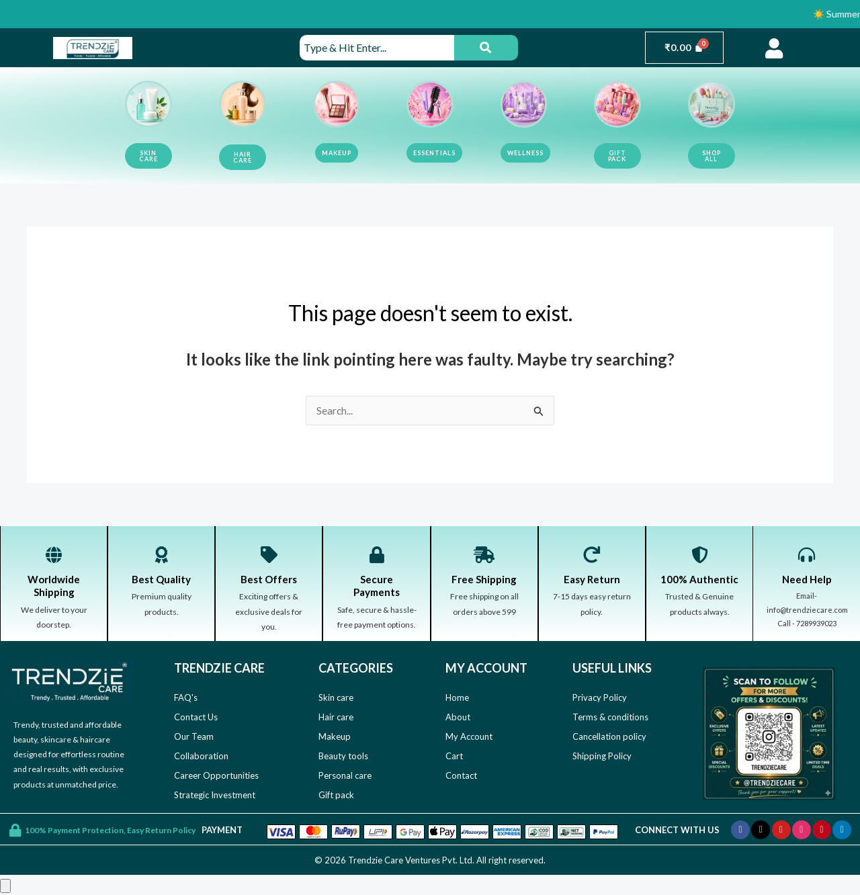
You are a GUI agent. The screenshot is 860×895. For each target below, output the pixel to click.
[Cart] (684, 48)
